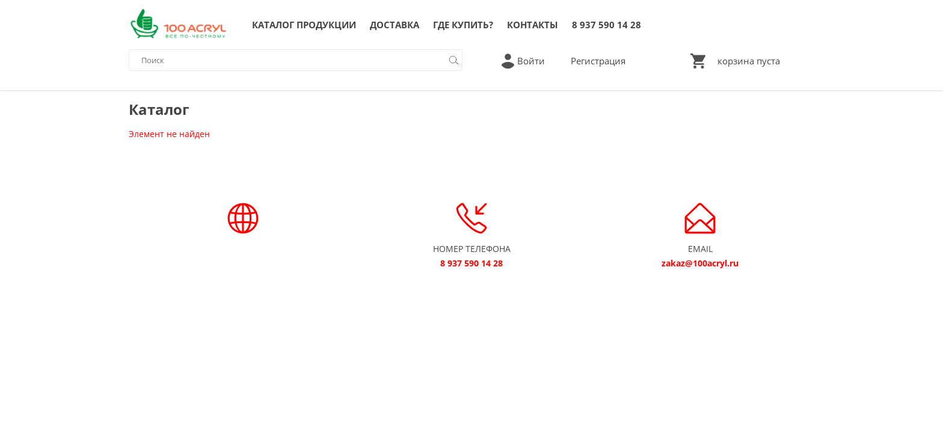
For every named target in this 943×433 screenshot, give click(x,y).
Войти (531, 61)
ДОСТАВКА (394, 25)
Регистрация (598, 61)
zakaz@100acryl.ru (700, 263)
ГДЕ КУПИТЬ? (463, 25)
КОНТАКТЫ (532, 25)
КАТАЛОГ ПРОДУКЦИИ (304, 25)
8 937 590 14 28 (606, 25)
